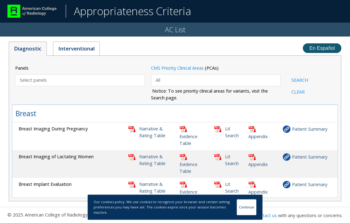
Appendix (258, 136)
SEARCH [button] (299, 80)
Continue (246, 207)
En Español (322, 48)
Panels (22, 68)
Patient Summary (309, 129)
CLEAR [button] (298, 92)
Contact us (266, 215)
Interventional (76, 48)
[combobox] (80, 80)
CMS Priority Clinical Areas (177, 68)
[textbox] (80, 80)
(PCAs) (185, 68)
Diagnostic (28, 48)
